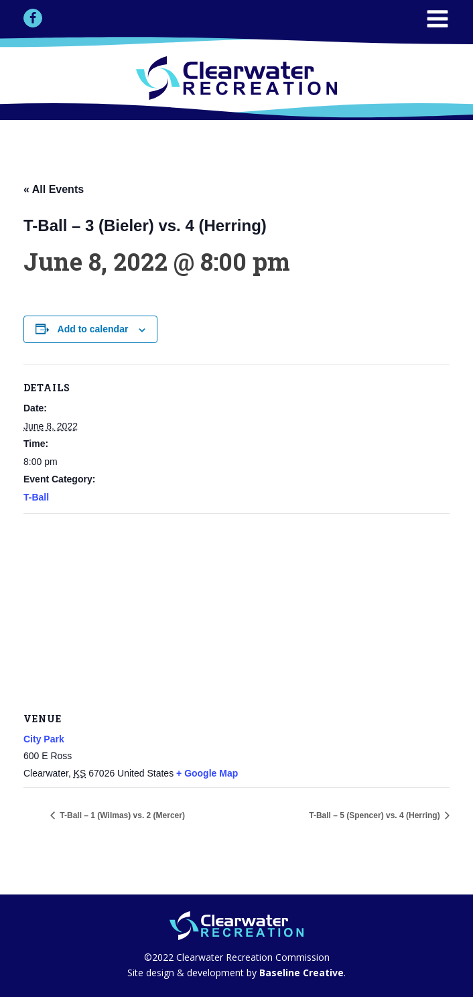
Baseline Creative (300, 972)
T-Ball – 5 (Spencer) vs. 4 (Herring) (375, 815)
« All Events (53, 189)
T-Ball (36, 497)
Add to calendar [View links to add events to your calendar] (93, 329)
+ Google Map (207, 773)
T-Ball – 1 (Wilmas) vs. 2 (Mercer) (121, 815)
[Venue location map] (236, 610)
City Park (43, 739)
